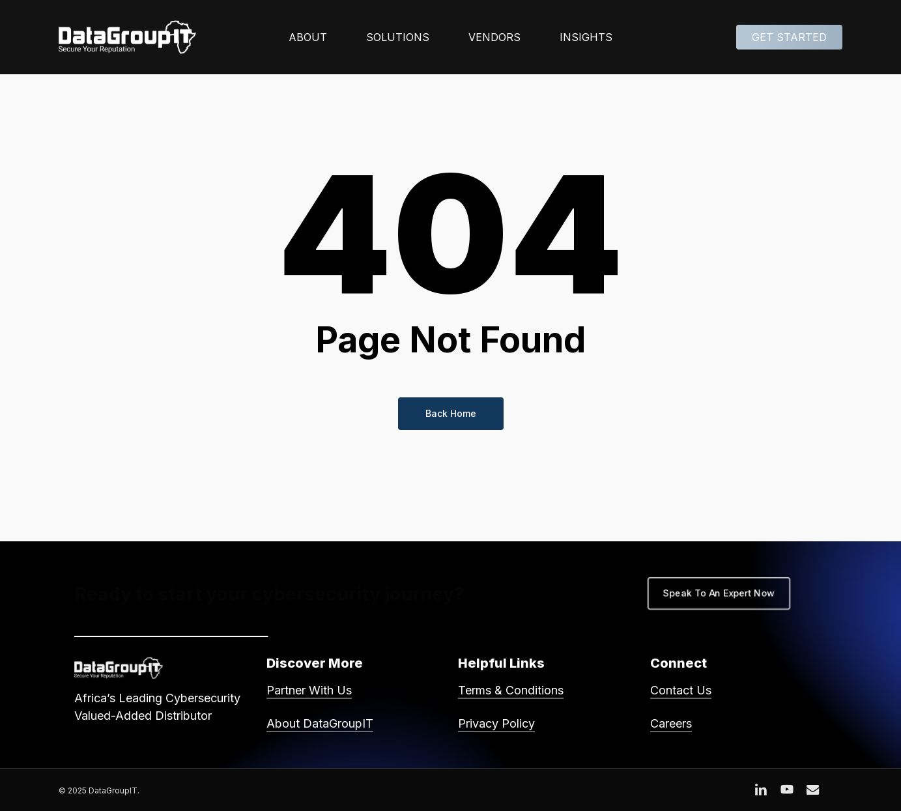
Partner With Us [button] (309, 690)
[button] (719, 593)
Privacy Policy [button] (496, 723)
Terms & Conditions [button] (511, 690)
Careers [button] (671, 723)
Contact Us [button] (680, 690)
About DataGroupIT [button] (319, 723)
